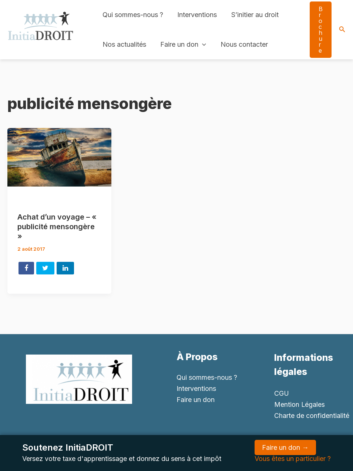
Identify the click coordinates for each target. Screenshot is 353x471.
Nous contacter (242, 44)
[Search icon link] (342, 29)
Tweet (45, 268)
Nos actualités (124, 44)
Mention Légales (299, 404)
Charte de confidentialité (311, 415)
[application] (201, 44)
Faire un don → (285, 447)
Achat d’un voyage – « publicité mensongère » (57, 227)
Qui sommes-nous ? (132, 15)
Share (26, 268)
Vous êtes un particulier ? (293, 458)
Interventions (196, 15)
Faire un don (182, 44)
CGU (281, 393)
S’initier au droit (252, 15)
